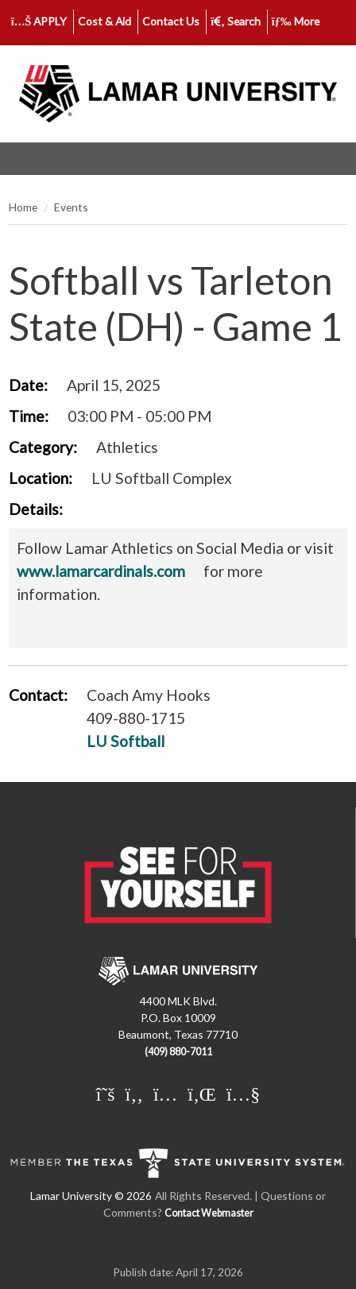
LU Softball (125, 741)
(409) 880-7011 (178, 1052)
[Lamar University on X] (105, 1093)
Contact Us (170, 21)
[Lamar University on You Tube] (243, 1093)
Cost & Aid (104, 21)
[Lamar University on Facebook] (134, 1093)
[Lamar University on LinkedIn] (201, 1093)
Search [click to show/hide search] (236, 21)
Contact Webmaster (208, 1213)
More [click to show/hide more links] (295, 21)
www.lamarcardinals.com (101, 571)
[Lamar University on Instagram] (165, 1093)
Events (71, 207)
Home (23, 207)
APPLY (39, 21)
